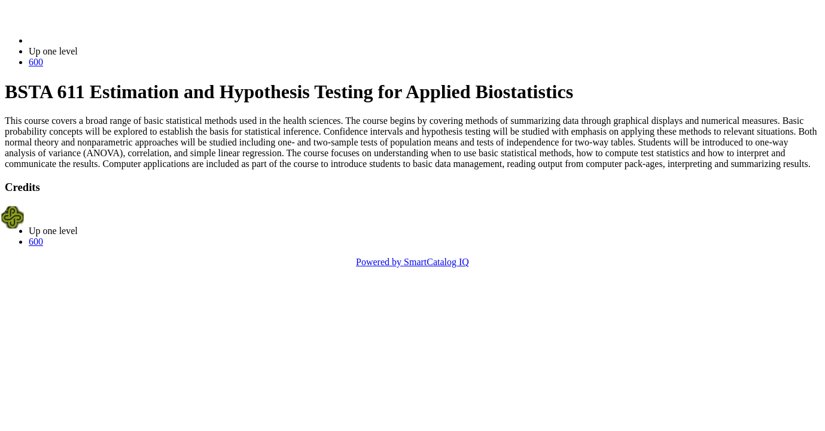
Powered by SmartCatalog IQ (412, 262)
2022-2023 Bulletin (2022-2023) (91, 40)
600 (36, 62)
